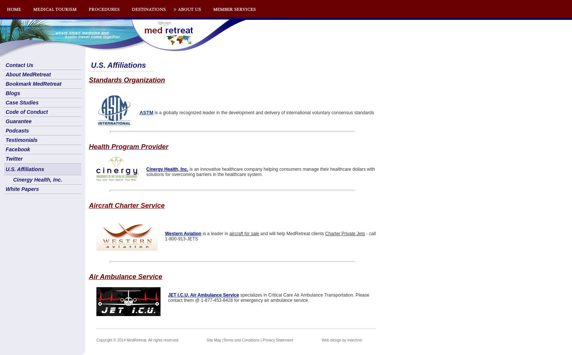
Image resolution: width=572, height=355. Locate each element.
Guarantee (19, 121)
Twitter (14, 159)
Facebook (18, 149)
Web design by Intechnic (341, 340)
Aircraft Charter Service (127, 205)
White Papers (22, 189)
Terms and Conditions (241, 340)
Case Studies (22, 103)
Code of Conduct (27, 112)
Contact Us (19, 65)
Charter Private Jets (345, 233)
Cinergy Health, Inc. (37, 180)
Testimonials (22, 140)
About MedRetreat (28, 75)
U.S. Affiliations (25, 169)
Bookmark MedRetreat (34, 84)
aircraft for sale (244, 233)
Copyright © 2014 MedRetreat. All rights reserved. (137, 340)
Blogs (13, 93)
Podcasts (17, 131)
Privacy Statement (278, 340)
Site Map (214, 340)
